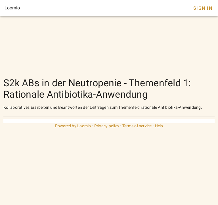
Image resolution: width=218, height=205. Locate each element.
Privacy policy (107, 126)
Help (159, 126)
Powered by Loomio (73, 126)
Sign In (202, 8)
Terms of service (137, 126)
